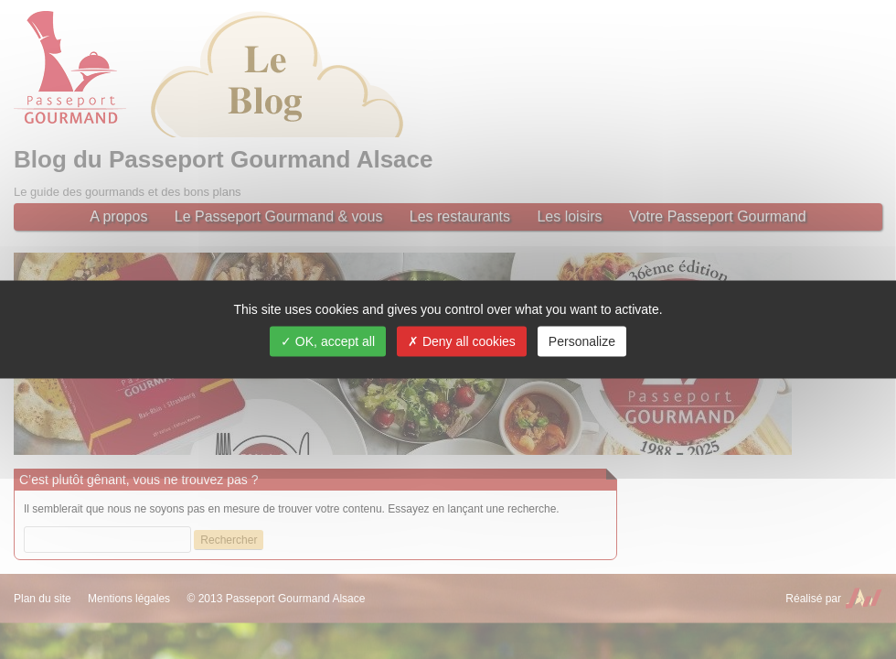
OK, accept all (328, 341)
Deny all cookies (462, 341)
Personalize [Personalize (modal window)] (582, 341)
